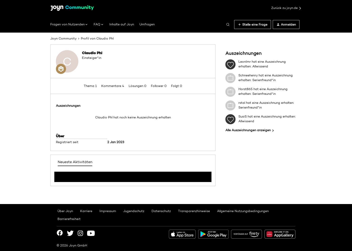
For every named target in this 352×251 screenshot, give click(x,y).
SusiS (242, 116)
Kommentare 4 (113, 86)
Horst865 (245, 89)
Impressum (107, 211)
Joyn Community (63, 38)
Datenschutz (161, 211)
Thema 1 (91, 86)
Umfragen (147, 24)
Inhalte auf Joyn (121, 24)
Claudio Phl (92, 53)
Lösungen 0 (138, 86)
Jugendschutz (133, 211)
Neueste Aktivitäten (75, 162)
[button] (252, 24)
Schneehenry (248, 75)
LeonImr (244, 61)
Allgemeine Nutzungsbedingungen (243, 211)
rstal (241, 102)
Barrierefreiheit (69, 219)
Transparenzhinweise (194, 211)
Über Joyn (65, 211)
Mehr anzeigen (133, 175)
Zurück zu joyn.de (286, 8)
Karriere (86, 211)
